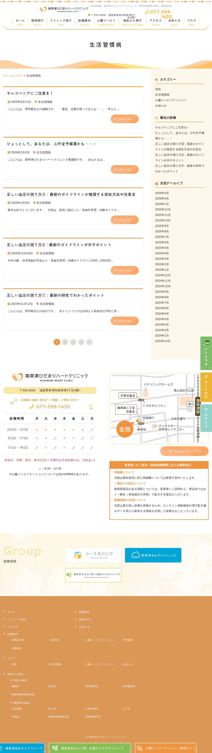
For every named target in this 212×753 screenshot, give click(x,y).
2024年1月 (162, 335)
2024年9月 (162, 291)
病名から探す (132, 22)
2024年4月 (162, 319)
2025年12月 (163, 209)
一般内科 (54, 640)
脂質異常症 (92, 685)
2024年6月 (162, 308)
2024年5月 (162, 313)
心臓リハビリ (106, 22)
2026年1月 (162, 204)
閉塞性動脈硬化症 (59, 715)
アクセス (155, 22)
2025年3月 (162, 258)
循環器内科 (18, 640)
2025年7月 (162, 236)
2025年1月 (162, 269)
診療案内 (84, 22)
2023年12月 (163, 341)
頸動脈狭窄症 (93, 715)
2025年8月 (162, 231)
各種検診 (17, 648)
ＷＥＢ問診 (206, 387)
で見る (183, 451)
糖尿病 (15, 685)
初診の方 (206, 418)
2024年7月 (162, 302)
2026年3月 (162, 193)
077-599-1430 (50, 406)
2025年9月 (162, 225)
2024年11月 (163, 280)
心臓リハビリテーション (171, 100)
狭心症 (52, 707)
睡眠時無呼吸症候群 (23, 693)
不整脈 (15, 715)
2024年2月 (162, 330)
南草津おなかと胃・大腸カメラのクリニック (92, 748)
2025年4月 (162, 253)
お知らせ (174, 22)
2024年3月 (162, 324)
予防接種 (128, 640)
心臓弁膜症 (92, 707)
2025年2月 (162, 264)
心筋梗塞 (17, 707)
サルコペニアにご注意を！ (172, 127)
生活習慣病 (45, 101)
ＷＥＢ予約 (206, 357)
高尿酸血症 (129, 685)
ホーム (20, 22)
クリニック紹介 (61, 22)
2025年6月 (162, 242)
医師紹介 (37, 22)
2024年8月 (162, 297)
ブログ (191, 22)
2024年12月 (163, 275)
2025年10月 (163, 220)
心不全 (126, 707)
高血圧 (52, 685)
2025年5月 (162, 247)
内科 (158, 89)
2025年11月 (163, 214)
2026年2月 (162, 198)
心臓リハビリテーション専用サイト (171, 748)
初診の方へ (86, 619)
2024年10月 (163, 286)
